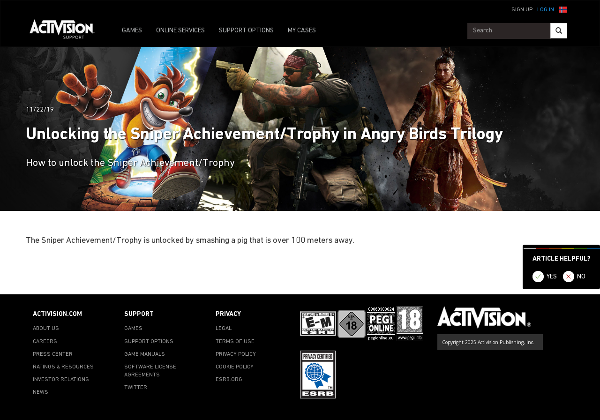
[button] (563, 9)
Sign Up (521, 10)
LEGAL (224, 328)
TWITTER (135, 387)
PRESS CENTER (53, 354)
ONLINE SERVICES (180, 30)
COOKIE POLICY (235, 367)
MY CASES (302, 30)
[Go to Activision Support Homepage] (67, 31)
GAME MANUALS (144, 354)
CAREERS (45, 342)
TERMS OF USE (235, 342)
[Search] (558, 30)
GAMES (132, 30)
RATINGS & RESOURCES (63, 367)
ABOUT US (46, 328)
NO (581, 276)
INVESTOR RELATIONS (61, 379)
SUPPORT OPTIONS (246, 30)
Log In (545, 10)
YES (552, 276)
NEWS (40, 392)
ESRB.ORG (229, 379)
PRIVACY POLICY (236, 354)
